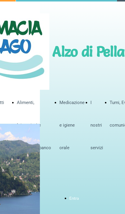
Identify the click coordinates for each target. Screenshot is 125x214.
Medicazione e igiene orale (72, 125)
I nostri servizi (96, 125)
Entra (74, 198)
